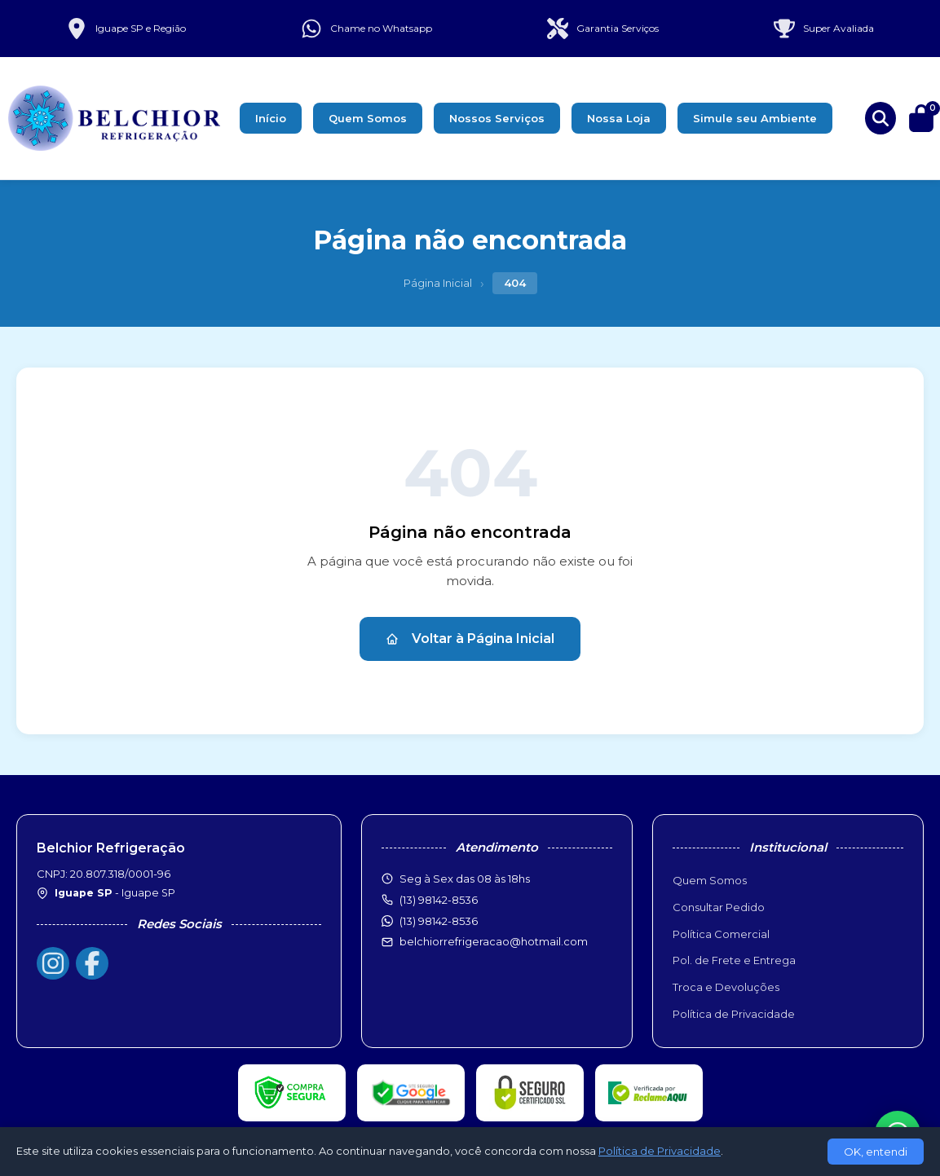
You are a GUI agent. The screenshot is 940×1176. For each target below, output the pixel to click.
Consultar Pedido (719, 907)
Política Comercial (721, 933)
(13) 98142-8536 (438, 920)
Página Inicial (438, 282)
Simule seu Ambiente (755, 118)
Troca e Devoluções (726, 986)
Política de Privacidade (734, 1013)
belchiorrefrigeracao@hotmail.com (493, 941)
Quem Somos (368, 118)
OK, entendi (875, 1151)
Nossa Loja (619, 118)
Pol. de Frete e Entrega (734, 960)
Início (270, 118)
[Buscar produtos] (880, 118)
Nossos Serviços (497, 118)
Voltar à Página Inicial (470, 638)
